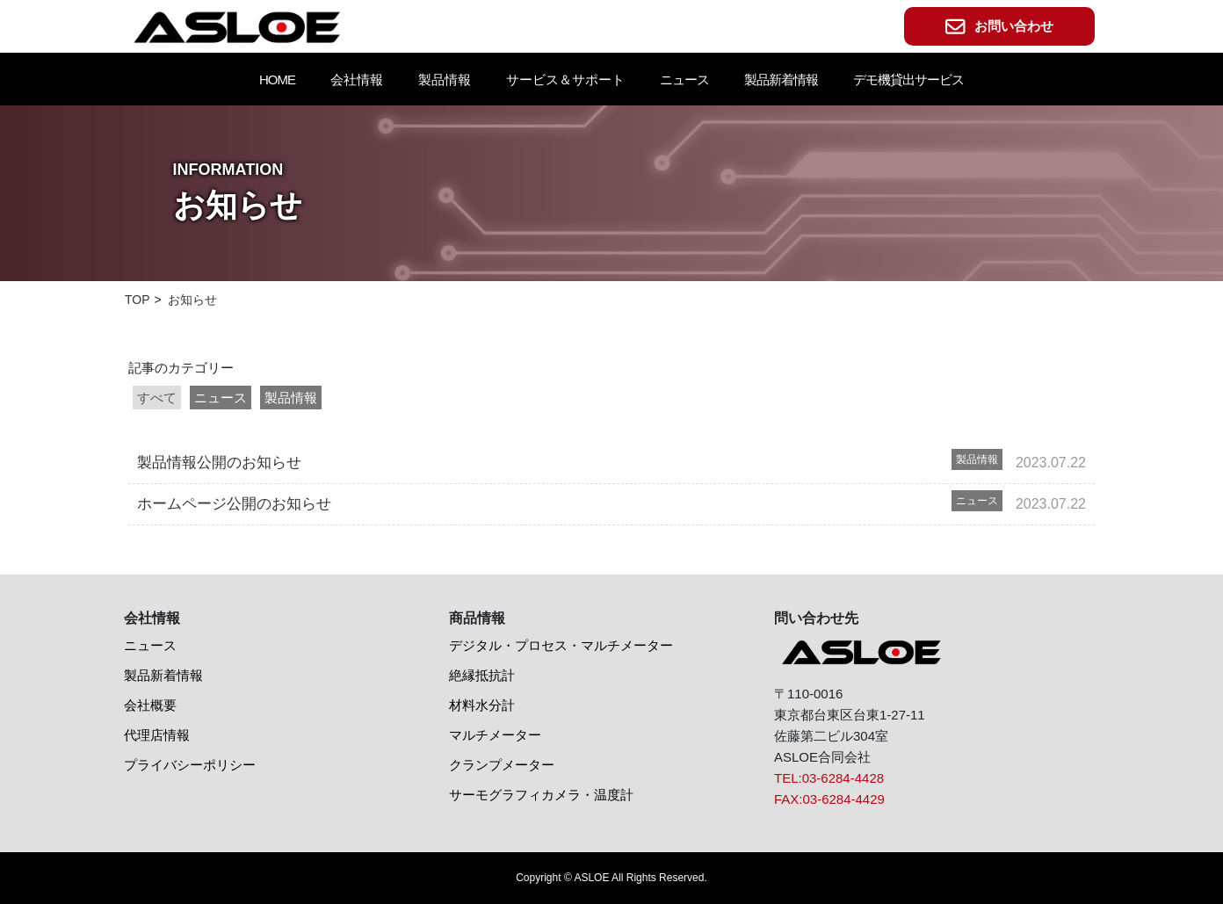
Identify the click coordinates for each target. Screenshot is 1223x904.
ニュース (684, 79)
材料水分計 (482, 705)
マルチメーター (495, 734)
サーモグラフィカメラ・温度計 (541, 794)
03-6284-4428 (843, 777)
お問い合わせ (999, 27)
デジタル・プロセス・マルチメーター (561, 645)
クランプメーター (501, 764)
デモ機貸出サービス (908, 79)
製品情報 (290, 397)
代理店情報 (157, 734)
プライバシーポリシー (190, 764)
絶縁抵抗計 (482, 675)
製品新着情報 (781, 79)
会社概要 (150, 705)
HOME (277, 79)
